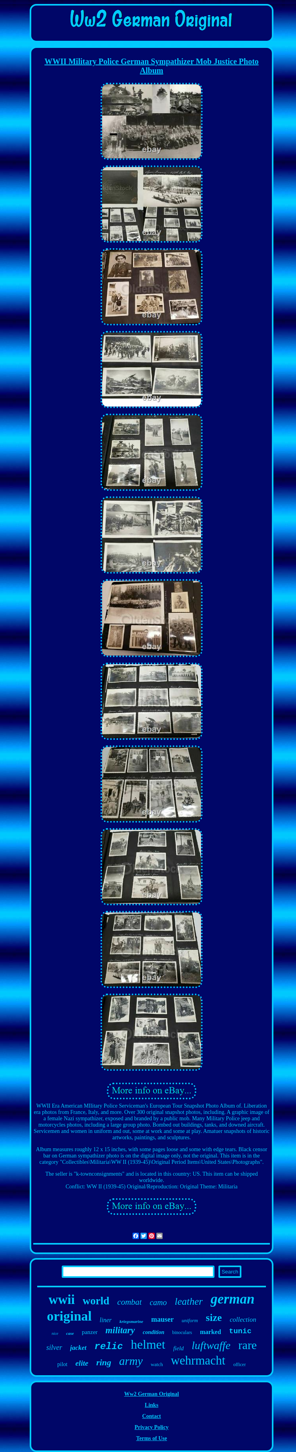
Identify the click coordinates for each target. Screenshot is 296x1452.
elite (81, 1363)
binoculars (182, 1332)
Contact (151, 1416)
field (178, 1348)
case (70, 1333)
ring (103, 1362)
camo (158, 1302)
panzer (90, 1332)
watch (157, 1364)
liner (106, 1320)
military (120, 1330)
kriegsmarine (131, 1321)
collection (243, 1319)
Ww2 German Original (151, 1394)
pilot (62, 1364)
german (232, 1299)
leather (189, 1301)
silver (54, 1347)
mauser (162, 1319)
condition (153, 1332)
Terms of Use (151, 1438)
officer (239, 1364)
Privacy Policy (152, 1427)
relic (109, 1346)
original (69, 1316)
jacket (78, 1347)
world (96, 1301)
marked (210, 1331)
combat (129, 1302)
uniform (190, 1320)
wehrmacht (198, 1360)
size (214, 1317)
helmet (148, 1344)
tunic (240, 1331)
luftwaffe (211, 1345)
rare (247, 1344)
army (131, 1361)
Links (151, 1405)
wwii (62, 1299)
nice (54, 1333)
